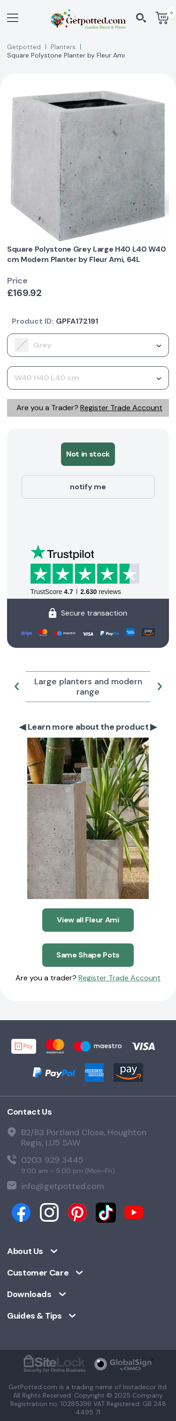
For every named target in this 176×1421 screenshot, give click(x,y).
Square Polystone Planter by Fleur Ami (66, 55)
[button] (16, 686)
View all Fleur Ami (88, 920)
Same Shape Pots (88, 955)
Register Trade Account (121, 408)
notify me (88, 487)
